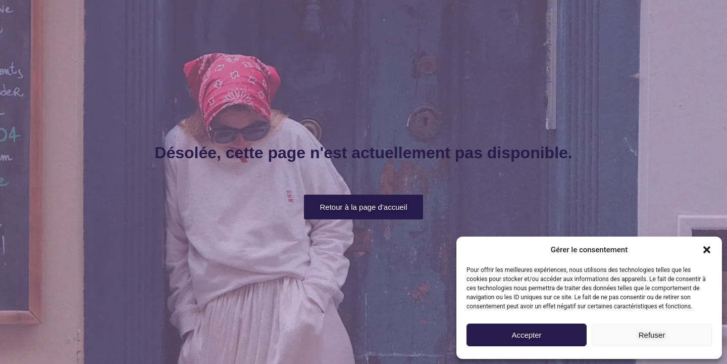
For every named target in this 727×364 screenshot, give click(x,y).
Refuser (652, 335)
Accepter (526, 335)
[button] (707, 250)
